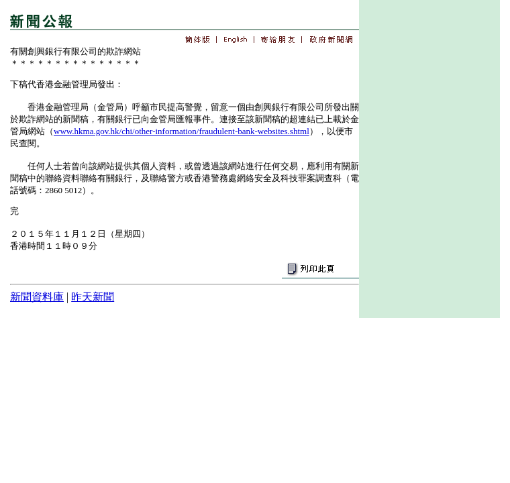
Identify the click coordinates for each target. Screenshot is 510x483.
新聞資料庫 (37, 297)
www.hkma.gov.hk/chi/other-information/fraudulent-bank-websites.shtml (181, 131)
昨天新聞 (92, 297)
